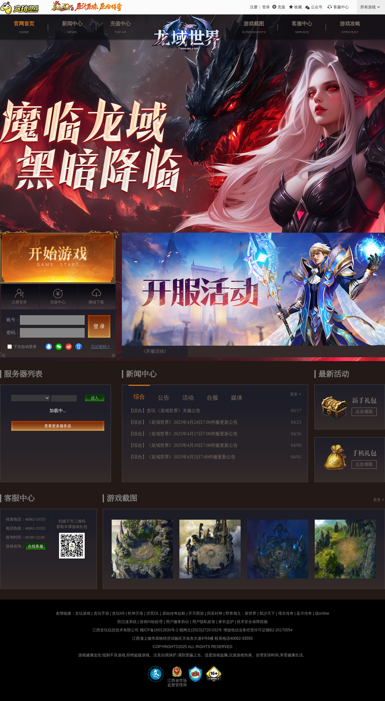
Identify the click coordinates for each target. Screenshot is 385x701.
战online (322, 613)
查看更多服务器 (57, 426)
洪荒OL (152, 613)
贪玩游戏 (82, 613)
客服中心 (341, 7)
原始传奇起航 (173, 613)
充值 (281, 7)
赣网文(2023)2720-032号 (200, 630)
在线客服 (35, 546)
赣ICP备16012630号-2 (159, 630)
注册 (254, 7)
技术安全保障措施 (252, 621)
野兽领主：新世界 (241, 613)
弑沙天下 (267, 613)
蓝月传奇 (304, 613)
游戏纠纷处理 (151, 621)
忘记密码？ (100, 346)
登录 (266, 7)
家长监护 (226, 621)
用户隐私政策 (203, 621)
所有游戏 (368, 7)
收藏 (298, 7)
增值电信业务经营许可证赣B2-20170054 (258, 630)
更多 (295, 394)
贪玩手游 (101, 613)
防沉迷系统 (127, 621)
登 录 (99, 326)
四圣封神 (214, 613)
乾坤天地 (135, 613)
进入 (94, 398)
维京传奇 (286, 613)
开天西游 (196, 613)
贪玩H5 (118, 613)
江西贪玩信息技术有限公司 (115, 630)
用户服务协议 (177, 621)
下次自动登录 (22, 346)
